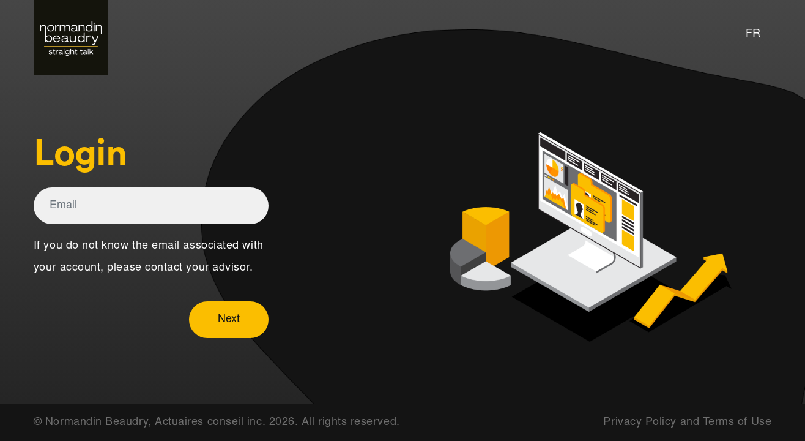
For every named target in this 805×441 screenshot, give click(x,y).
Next (229, 319)
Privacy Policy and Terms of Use (687, 422)
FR (753, 34)
